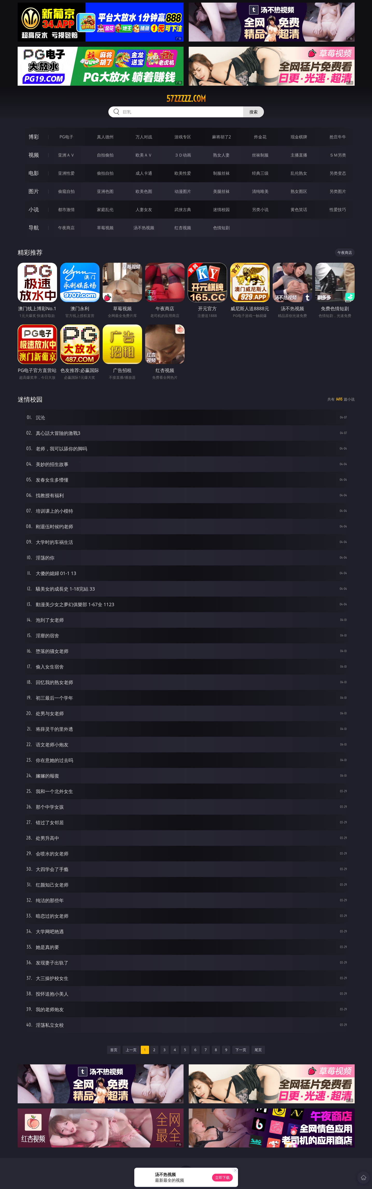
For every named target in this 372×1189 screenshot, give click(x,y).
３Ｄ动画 (182, 155)
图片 (34, 191)
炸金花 (260, 137)
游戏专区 (182, 137)
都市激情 (66, 209)
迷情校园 (221, 209)
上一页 (131, 1049)
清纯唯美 (260, 191)
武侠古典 (182, 209)
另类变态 (337, 173)
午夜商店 (66, 228)
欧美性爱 (182, 173)
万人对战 (144, 137)
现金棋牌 (299, 137)
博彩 (34, 136)
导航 (34, 227)
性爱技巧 (337, 209)
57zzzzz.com (186, 98)
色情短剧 (221, 228)
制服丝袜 (221, 173)
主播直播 (299, 155)
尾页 (258, 1049)
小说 (34, 209)
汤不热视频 (144, 228)
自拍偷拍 (105, 155)
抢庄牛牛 (337, 137)
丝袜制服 (260, 155)
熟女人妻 (221, 155)
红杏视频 (182, 228)
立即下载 (222, 1177)
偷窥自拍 (66, 191)
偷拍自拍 (105, 173)
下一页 (240, 1049)
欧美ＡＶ (144, 155)
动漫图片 (182, 191)
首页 (113, 1049)
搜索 (253, 112)
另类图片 (337, 191)
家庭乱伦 (105, 209)
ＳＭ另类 (337, 155)
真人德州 (105, 137)
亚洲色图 (105, 191)
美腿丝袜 (221, 191)
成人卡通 (144, 173)
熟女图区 (299, 191)
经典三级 (260, 173)
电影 (34, 173)
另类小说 (260, 209)
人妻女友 (144, 209)
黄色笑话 (299, 209)
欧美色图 (144, 191)
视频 (34, 154)
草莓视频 (105, 228)
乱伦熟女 (299, 173)
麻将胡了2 (221, 137)
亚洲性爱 (66, 173)
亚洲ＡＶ (66, 155)
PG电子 (66, 137)
